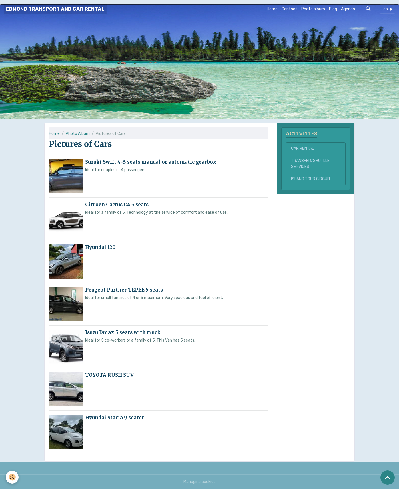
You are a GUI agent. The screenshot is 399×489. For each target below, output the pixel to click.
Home (272, 9)
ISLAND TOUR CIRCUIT (311, 179)
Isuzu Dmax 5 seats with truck (123, 332)
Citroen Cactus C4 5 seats (117, 204)
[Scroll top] (387, 477)
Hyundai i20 (100, 247)
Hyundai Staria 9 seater (114, 417)
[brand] (55, 9)
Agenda (348, 9)
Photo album (313, 9)
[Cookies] (12, 477)
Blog (333, 9)
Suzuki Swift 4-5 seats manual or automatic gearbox (150, 162)
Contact (289, 9)
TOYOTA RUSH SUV (109, 375)
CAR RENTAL (302, 148)
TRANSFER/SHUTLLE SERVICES (310, 163)
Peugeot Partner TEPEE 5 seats (124, 290)
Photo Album (78, 133)
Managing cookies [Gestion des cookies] (199, 481)
